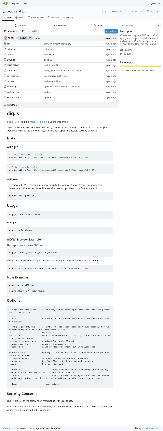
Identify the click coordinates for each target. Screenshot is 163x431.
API (157, 428)
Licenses (150, 428)
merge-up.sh (13, 86)
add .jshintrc (50, 54)
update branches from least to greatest (62, 86)
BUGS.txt (11, 59)
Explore (15, 3)
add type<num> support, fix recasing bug (63, 70)
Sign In (155, 3)
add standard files (52, 65)
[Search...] (158, 25)
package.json (13, 92)
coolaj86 (12, 11)
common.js (12, 70)
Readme (126, 49)
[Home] (5, 3)
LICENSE (11, 81)
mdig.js (34, 121)
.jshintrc (11, 54)
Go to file (32, 31)
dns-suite (14, 121)
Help (26, 3)
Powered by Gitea (11, 428)
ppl (67, 121)
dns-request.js (14, 76)
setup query (49, 49)
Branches (60, 25)
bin (8, 43)
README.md (13, 97)
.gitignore (11, 49)
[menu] (139, 428)
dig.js (22, 11)
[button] (23, 31)
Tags (99, 25)
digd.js (43, 121)
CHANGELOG (13, 65)
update (37, 38)
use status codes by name (56, 76)
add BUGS (49, 59)
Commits (22, 25)
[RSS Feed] (105, 11)
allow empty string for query (57, 43)
